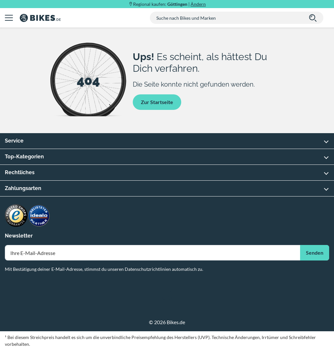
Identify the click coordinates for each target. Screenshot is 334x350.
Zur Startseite (157, 102)
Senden (314, 252)
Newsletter (19, 236)
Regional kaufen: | (169, 4)
